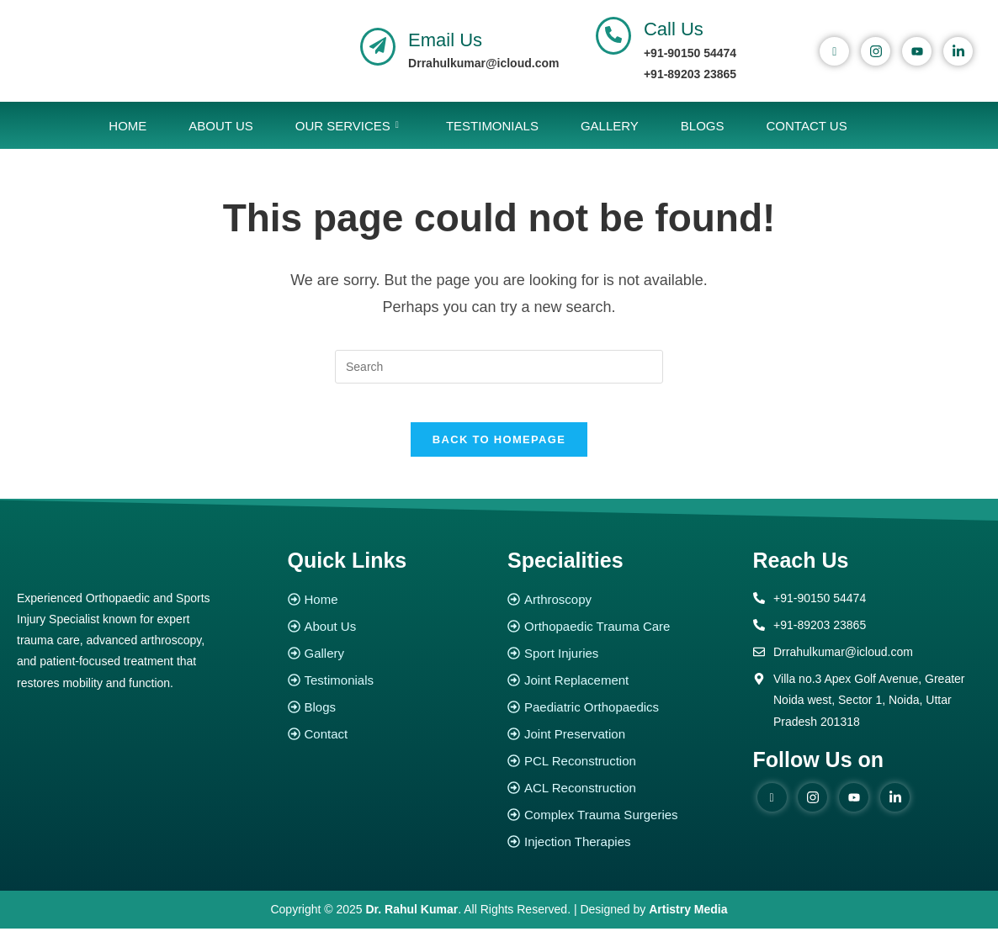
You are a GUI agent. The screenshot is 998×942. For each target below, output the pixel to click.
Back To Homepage (499, 452)
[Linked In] (958, 51)
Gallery (610, 126)
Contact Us (807, 126)
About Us (220, 126)
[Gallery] (389, 665)
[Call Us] (613, 36)
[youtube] (917, 51)
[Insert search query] (499, 367)
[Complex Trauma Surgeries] (621, 827)
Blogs (703, 126)
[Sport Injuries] (621, 665)
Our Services (347, 125)
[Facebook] (834, 51)
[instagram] (875, 51)
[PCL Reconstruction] (621, 773)
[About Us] (389, 638)
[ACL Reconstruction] (621, 800)
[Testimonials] (389, 692)
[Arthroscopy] (621, 612)
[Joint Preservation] (621, 746)
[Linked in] (895, 810)
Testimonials (492, 126)
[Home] (389, 612)
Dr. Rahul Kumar (412, 922)
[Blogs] (389, 719)
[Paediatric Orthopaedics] (621, 719)
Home (127, 126)
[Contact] (389, 746)
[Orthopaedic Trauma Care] (621, 638)
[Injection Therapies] (621, 854)
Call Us (673, 29)
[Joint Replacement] (621, 692)
